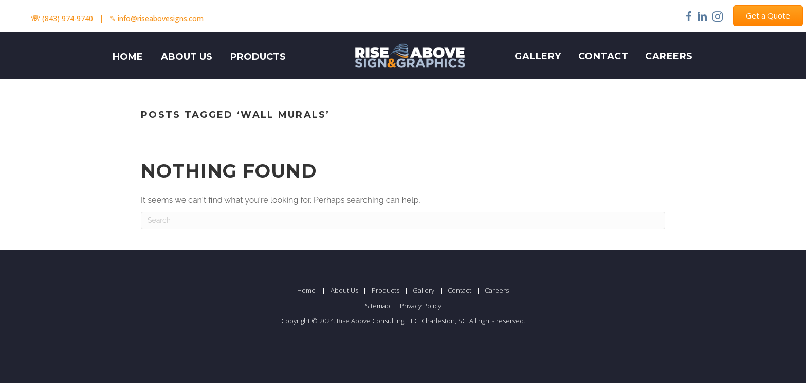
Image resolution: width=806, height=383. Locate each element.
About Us (344, 290)
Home (306, 290)
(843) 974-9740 (67, 18)
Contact (603, 56)
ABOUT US (186, 56)
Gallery (538, 56)
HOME (128, 56)
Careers (669, 56)
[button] (768, 15)
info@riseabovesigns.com (161, 18)
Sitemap (378, 305)
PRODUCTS (258, 56)
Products (385, 290)
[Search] (403, 220)
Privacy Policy (420, 305)
